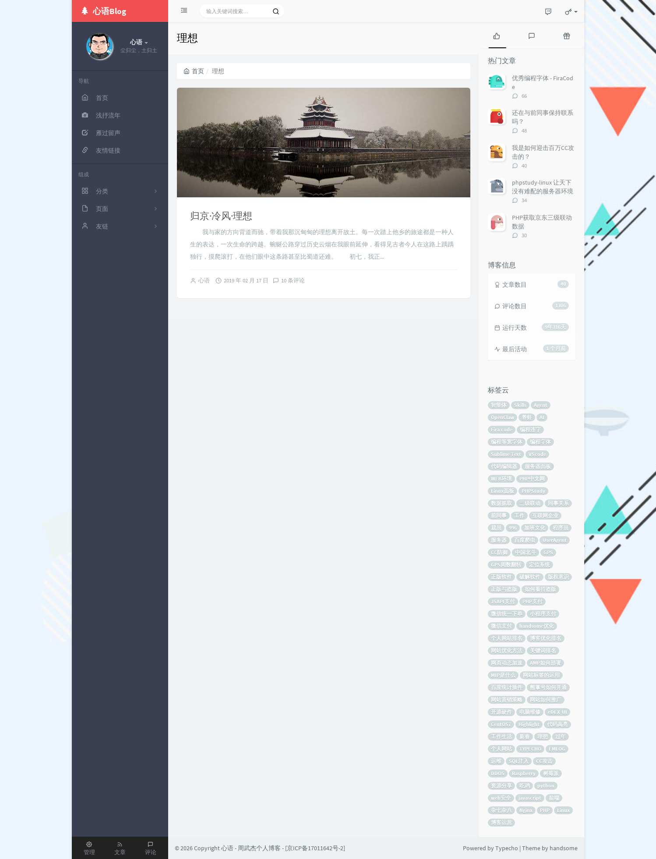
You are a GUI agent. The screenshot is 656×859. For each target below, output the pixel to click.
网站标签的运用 (541, 675)
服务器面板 (538, 466)
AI (542, 417)
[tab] (496, 35)
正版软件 (501, 577)
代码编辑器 (504, 466)
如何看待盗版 (540, 589)
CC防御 (499, 552)
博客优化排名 (545, 638)
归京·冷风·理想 (221, 216)
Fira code (501, 429)
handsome (564, 848)
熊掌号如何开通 (548, 687)
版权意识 (558, 577)
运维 (496, 761)
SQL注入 (519, 761)
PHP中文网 (532, 478)
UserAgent (555, 540)
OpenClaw (502, 417)
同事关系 (558, 503)
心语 (204, 280)
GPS (548, 552)
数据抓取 (501, 503)
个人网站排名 (506, 638)
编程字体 (540, 441)
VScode (537, 454)
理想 (542, 736)
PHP (545, 810)
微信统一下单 (506, 613)
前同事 (499, 515)
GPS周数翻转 (506, 564)
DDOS (497, 773)
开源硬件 (501, 712)
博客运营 (501, 822)
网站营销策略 (506, 699)
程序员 (560, 527)
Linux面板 (502, 491)
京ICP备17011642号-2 (315, 848)
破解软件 (529, 577)
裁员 (496, 527)
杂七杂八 (501, 810)
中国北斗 (525, 552)
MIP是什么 (503, 675)
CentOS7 (501, 724)
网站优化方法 (506, 650)
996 (513, 527)
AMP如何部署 (545, 662)
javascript (529, 798)
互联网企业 (545, 515)
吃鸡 (524, 785)
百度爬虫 (524, 540)
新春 (524, 736)
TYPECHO (530, 748)
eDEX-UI (557, 712)
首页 (193, 71)
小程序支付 (543, 613)
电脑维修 (529, 712)
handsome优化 (536, 626)
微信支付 (501, 626)
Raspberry (524, 773)
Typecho (506, 848)
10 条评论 (293, 280)
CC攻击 (544, 761)
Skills (520, 405)
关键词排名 (543, 650)
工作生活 (501, 736)
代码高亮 (557, 724)
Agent (540, 405)
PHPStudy (533, 491)
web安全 (501, 798)
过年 (560, 736)
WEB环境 (501, 478)
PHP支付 (532, 601)
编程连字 (530, 429)
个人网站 (501, 748)
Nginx (526, 810)
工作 (519, 515)
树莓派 (551, 773)
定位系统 (539, 564)
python (545, 785)
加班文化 (534, 527)
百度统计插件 (506, 687)
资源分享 (501, 785)
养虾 (527, 417)
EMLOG (557, 748)
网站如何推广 (545, 699)
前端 (554, 798)
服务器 (499, 540)
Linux (563, 810)
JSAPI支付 (503, 601)
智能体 (499, 405)
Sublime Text (506, 454)
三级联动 (529, 503)
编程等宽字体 (506, 441)
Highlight (529, 724)
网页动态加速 (506, 662)
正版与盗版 (504, 589)
